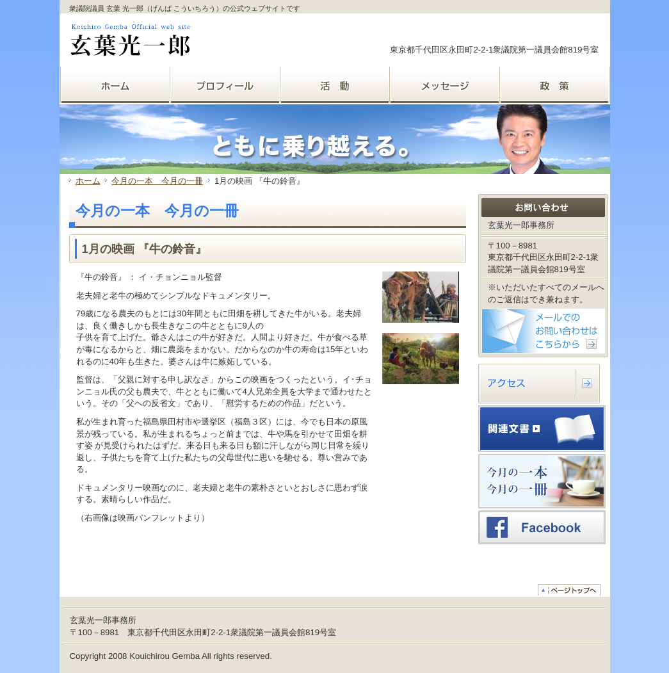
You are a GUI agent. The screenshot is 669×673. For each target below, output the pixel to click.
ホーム (88, 181)
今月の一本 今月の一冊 (157, 181)
